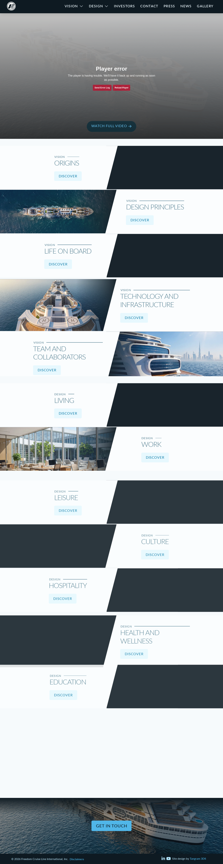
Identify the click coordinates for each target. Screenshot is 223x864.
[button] (111, 126)
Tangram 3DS (198, 858)
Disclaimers (77, 859)
